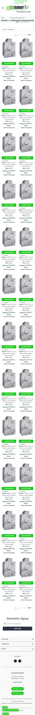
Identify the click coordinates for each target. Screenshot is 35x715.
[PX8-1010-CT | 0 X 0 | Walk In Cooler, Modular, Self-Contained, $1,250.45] (26, 426)
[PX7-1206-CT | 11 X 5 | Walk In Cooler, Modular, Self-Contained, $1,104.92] (9, 379)
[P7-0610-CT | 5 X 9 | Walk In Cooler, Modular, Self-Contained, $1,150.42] (26, 143)
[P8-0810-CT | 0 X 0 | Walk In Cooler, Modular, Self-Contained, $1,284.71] (9, 331)
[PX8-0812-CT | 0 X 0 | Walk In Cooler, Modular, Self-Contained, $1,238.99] (9, 426)
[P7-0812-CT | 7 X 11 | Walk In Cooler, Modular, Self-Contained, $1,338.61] (26, 95)
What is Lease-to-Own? (10, 710)
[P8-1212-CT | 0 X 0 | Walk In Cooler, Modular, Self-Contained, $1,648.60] (9, 190)
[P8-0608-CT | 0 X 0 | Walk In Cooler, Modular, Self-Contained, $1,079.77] (26, 568)
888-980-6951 (18, 682)
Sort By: (4, 29)
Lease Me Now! (9, 63)
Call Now (5, 707)
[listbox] (20, 29)
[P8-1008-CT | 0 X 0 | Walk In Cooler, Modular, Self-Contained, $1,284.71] (26, 237)
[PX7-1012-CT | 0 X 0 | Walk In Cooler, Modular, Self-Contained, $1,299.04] (9, 284)
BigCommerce (20, 710)
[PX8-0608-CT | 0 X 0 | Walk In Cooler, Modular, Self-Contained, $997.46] (9, 520)
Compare (5, 66)
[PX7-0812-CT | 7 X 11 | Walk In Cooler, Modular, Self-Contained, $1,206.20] (26, 473)
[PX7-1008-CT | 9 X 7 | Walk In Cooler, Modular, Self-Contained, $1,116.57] (26, 48)
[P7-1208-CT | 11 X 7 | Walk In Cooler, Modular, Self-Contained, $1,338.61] (9, 568)
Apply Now (17, 689)
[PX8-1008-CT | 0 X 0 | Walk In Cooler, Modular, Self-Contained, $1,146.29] (9, 237)
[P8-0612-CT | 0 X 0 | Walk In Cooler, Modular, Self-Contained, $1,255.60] (9, 473)
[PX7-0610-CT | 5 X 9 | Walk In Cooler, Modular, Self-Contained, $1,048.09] (9, 48)
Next (30, 35)
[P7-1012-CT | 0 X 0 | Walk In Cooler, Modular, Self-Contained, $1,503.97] (26, 284)
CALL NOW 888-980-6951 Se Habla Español (20, 2)
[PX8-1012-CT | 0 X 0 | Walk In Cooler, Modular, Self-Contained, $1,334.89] (26, 190)
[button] (17, 21)
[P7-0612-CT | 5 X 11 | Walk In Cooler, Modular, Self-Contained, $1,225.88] (9, 143)
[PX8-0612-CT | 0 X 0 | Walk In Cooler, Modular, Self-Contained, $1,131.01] (26, 379)
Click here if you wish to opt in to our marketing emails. (16, 703)
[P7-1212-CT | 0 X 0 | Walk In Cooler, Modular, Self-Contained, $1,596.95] (26, 520)
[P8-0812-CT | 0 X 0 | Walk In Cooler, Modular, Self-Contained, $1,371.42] (26, 331)
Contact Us (17, 693)
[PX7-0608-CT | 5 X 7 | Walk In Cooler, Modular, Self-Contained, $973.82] (9, 95)
